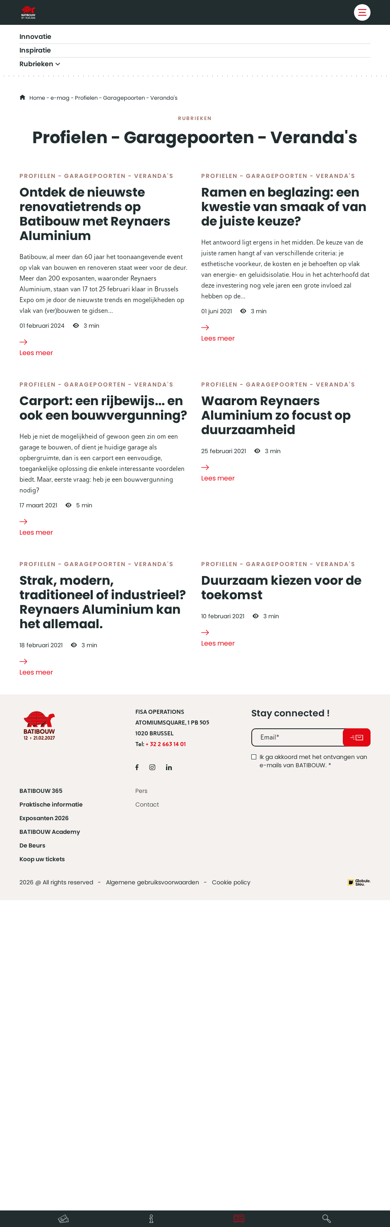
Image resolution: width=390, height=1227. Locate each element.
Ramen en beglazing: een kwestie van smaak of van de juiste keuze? (283, 310)
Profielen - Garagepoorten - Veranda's (96, 279)
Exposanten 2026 (44, 1128)
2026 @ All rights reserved (56, 1193)
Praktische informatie (51, 1115)
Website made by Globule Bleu (359, 1192)
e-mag (60, 98)
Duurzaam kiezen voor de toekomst (281, 898)
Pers (141, 1101)
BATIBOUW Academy (49, 1142)
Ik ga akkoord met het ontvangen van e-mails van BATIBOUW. (313, 1071)
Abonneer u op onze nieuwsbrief (357, 1048)
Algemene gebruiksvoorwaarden (152, 1193)
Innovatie (35, 37)
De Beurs (32, 1156)
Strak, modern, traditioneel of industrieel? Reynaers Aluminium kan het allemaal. (102, 912)
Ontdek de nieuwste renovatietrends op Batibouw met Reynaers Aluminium (95, 317)
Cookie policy (231, 1193)
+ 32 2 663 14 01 (166, 1054)
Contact (147, 1115)
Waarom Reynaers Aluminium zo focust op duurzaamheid (276, 622)
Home (37, 98)
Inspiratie (35, 50)
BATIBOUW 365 (41, 1101)
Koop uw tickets (42, 1169)
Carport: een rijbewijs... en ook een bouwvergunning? (103, 615)
